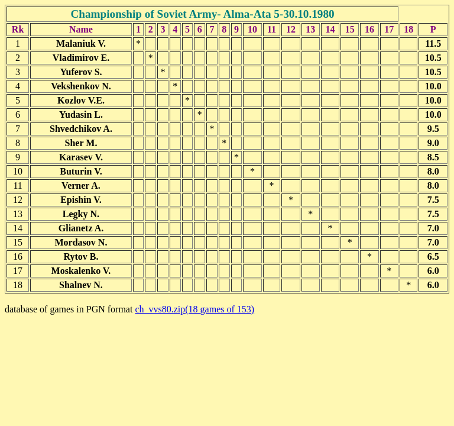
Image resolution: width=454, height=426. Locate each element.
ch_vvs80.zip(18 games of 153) (194, 309)
